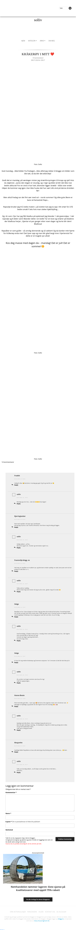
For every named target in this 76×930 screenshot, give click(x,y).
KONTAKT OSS (50, 911)
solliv (38, 20)
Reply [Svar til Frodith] (16, 485)
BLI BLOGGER (62, 911)
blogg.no (61, 918)
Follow (2, 929)
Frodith (17, 476)
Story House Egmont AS (41, 920)
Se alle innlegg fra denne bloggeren (38, 898)
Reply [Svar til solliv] (19, 503)
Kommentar (11, 791)
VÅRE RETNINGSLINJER (17, 911)
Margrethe (18, 741)
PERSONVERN (32, 911)
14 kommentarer (38, 58)
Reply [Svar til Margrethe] (16, 751)
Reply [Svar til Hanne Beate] (16, 705)
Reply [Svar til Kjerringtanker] (16, 527)
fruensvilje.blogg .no (22, 560)
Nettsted (9, 829)
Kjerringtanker (20, 516)
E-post (23, 820)
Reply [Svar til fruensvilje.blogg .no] (16, 571)
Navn (8, 812)
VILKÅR (41, 911)
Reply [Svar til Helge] (16, 616)
